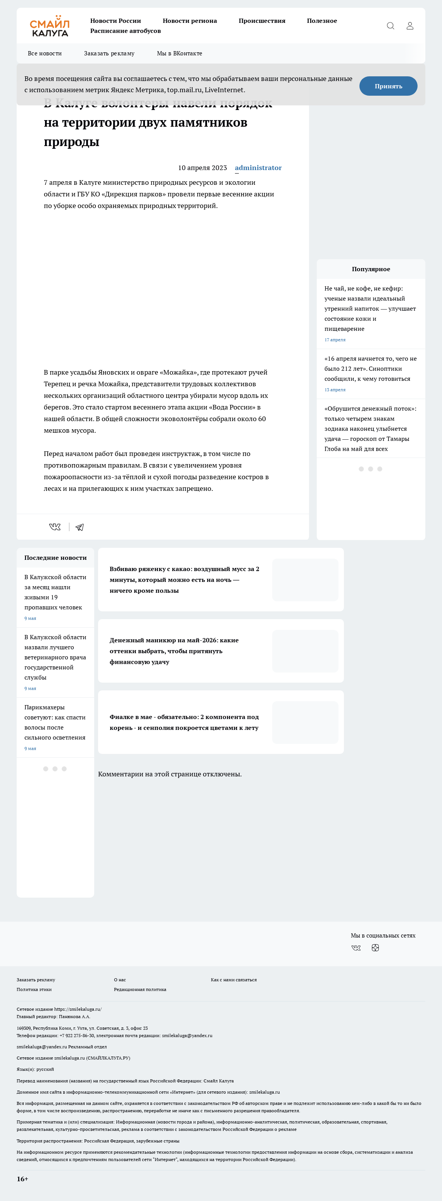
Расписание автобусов (125, 30)
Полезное (322, 20)
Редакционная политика (140, 989)
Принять (388, 86)
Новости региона (190, 20)
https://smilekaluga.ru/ (78, 1009)
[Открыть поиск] (390, 25)
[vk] (55, 526)
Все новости (45, 53)
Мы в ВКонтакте (179, 53)
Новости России (115, 20)
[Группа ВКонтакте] (356, 948)
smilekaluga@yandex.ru (187, 1035)
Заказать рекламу (109, 53)
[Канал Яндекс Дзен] (375, 948)
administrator (258, 167)
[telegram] (82, 526)
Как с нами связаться (234, 979)
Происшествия (262, 20)
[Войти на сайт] (410, 25)
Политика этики (34, 989)
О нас (120, 979)
